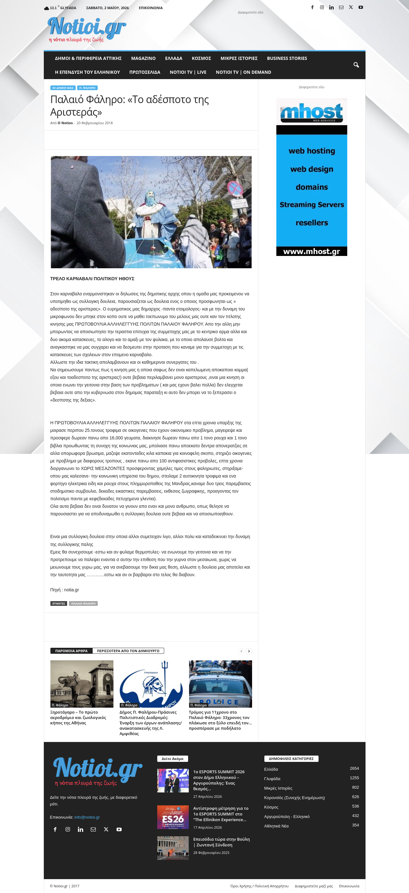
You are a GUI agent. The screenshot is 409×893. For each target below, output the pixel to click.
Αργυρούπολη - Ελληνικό (287, 816)
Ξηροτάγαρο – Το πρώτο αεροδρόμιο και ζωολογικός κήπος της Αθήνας (78, 717)
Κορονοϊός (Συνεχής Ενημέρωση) (294, 797)
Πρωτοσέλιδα (145, 72)
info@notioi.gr (87, 817)
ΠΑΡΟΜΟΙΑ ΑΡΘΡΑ (71, 650)
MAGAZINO (143, 58)
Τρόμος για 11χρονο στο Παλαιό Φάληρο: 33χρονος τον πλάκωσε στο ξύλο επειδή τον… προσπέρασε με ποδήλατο (220, 720)
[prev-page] (241, 651)
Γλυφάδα (272, 778)
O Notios (65, 122)
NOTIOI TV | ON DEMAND (243, 72)
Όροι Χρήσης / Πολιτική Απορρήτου (259, 886)
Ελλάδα (173, 58)
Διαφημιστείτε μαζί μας (314, 886)
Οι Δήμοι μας (63, 88)
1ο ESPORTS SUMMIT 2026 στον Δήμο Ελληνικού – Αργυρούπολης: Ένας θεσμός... (219, 780)
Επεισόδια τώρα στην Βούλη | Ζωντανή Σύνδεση (221, 842)
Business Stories (287, 58)
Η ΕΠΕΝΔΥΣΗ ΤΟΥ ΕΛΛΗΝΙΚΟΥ (87, 72)
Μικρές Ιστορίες (239, 58)
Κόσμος (201, 58)
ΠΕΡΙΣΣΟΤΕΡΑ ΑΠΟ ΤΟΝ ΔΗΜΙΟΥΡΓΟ (128, 650)
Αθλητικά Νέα (276, 826)
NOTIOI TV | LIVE (188, 72)
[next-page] (249, 651)
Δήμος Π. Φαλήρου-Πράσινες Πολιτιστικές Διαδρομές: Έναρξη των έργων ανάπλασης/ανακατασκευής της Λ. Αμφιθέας (151, 722)
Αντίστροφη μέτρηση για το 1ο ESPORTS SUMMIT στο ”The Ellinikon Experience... (221, 813)
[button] (356, 65)
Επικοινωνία (151, 7)
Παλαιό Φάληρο (83, 603)
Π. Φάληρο (87, 88)
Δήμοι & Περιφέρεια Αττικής (88, 58)
